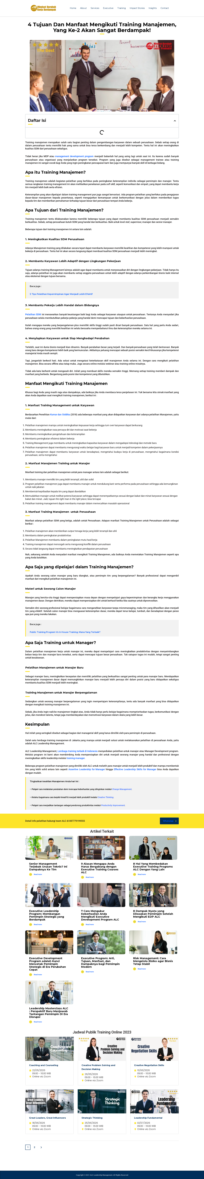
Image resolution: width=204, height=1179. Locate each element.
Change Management (122, 789)
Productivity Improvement (113, 805)
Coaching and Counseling (43, 1065)
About (83, 8)
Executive (108, 8)
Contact (165, 8)
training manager (76, 758)
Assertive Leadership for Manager (86, 769)
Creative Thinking (105, 797)
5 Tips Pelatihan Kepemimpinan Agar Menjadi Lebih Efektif (61, 294)
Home (73, 8)
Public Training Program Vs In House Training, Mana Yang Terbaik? (65, 632)
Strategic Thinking (92, 1118)
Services (95, 8)
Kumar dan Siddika (60, 414)
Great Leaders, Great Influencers (47, 1118)
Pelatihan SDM (33, 314)
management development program (74, 156)
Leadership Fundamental (148, 1118)
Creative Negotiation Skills (149, 1065)
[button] (175, 121)
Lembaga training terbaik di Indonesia (78, 751)
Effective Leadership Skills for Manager (135, 769)
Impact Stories (137, 8)
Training (121, 8)
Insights (153, 8)
